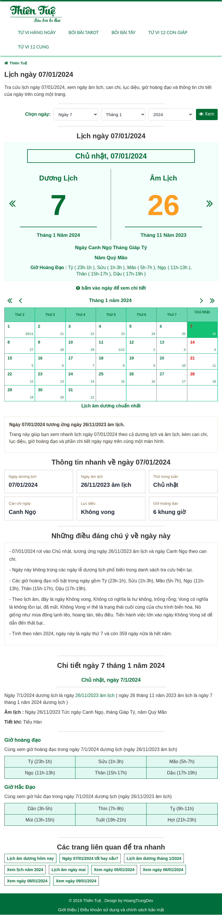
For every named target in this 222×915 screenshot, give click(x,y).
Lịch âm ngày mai (68, 870)
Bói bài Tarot (84, 32)
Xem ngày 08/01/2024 (27, 881)
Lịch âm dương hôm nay (30, 858)
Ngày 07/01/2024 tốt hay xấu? (90, 858)
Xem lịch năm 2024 (25, 870)
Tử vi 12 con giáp (167, 32)
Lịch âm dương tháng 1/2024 (154, 858)
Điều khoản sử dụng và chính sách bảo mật (122, 909)
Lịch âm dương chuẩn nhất (111, 406)
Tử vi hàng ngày (37, 32)
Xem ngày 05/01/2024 (114, 870)
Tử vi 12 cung (33, 46)
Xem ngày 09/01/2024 (76, 881)
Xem (206, 113)
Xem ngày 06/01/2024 (163, 870)
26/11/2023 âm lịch (95, 695)
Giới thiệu (67, 909)
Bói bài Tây (124, 32)
